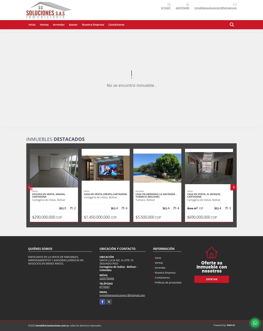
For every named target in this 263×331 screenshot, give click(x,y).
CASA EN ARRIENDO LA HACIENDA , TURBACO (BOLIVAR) (156, 195)
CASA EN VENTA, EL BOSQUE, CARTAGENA (204, 195)
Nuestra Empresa (93, 24)
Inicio (31, 24)
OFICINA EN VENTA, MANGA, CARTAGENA (48, 195)
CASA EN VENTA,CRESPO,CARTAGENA (105, 194)
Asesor (73, 24)
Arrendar (59, 24)
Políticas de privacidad (168, 282)
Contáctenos (116, 24)
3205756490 (182, 8)
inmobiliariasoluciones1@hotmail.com (122, 295)
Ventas (44, 24)
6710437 (165, 8)
